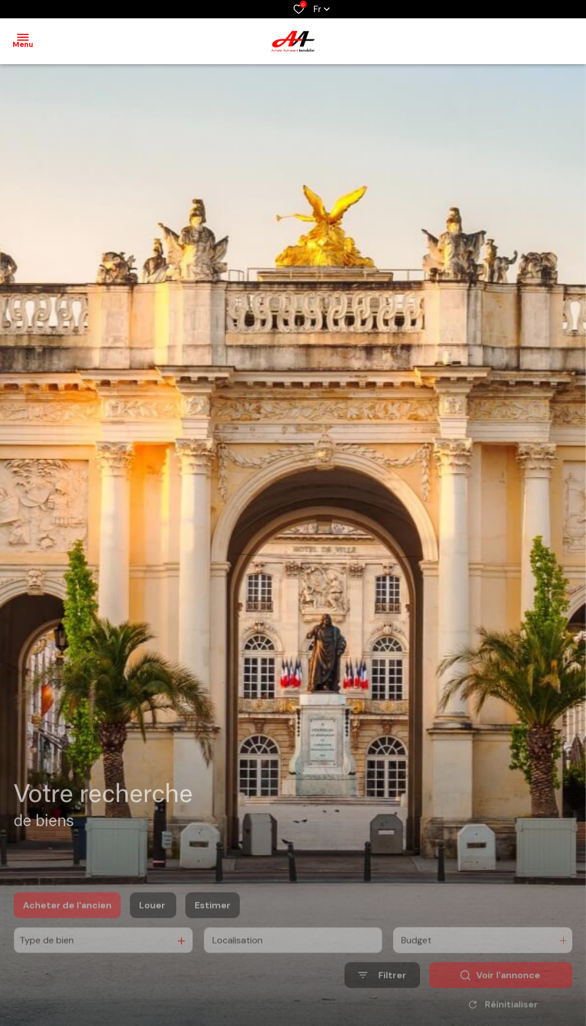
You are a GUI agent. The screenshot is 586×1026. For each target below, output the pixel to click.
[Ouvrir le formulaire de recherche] (382, 991)
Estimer (213, 921)
